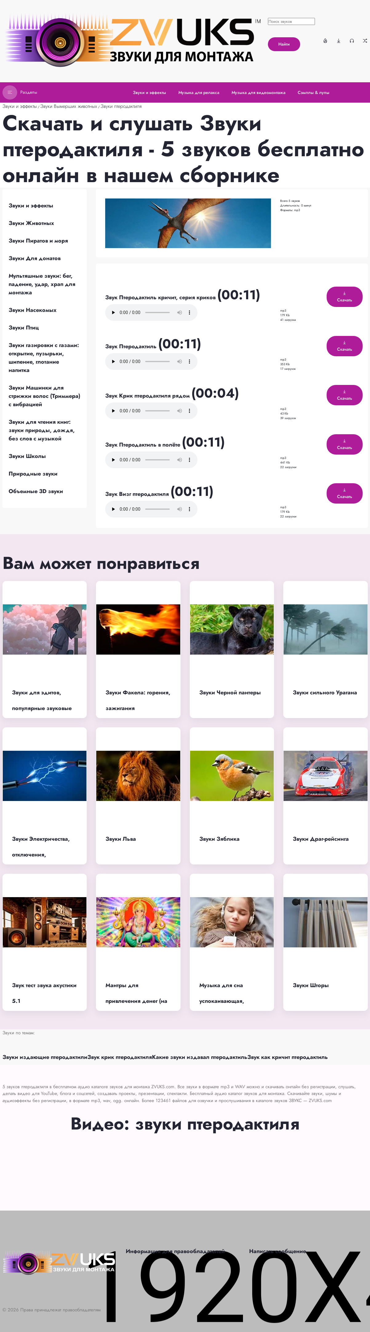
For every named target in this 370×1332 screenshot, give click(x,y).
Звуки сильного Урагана (325, 692)
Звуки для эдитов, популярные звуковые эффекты (42, 708)
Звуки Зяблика (219, 839)
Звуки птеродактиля (121, 106)
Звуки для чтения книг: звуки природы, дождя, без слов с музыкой (42, 430)
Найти (284, 44)
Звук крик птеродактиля (119, 1057)
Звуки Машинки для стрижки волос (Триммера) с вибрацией (44, 396)
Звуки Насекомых (33, 310)
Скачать (344, 297)
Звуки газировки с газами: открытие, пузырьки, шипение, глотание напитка (44, 357)
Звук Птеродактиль (131, 346)
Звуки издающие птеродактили (44, 1057)
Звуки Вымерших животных (68, 106)
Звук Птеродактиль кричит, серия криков (161, 297)
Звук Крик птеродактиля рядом (148, 396)
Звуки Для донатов (35, 258)
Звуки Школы (27, 456)
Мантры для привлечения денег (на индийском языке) (136, 1000)
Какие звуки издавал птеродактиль (199, 1057)
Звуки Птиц (24, 328)
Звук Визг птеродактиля (137, 494)
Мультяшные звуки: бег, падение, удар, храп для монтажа (42, 284)
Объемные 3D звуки (36, 491)
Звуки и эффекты (19, 106)
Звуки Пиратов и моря (38, 241)
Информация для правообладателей (175, 1251)
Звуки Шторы (311, 985)
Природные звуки (33, 474)
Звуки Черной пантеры (230, 692)
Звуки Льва (120, 839)
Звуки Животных (31, 223)
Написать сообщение (277, 1251)
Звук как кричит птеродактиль (287, 1057)
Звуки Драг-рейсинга (321, 839)
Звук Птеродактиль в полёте (143, 445)
